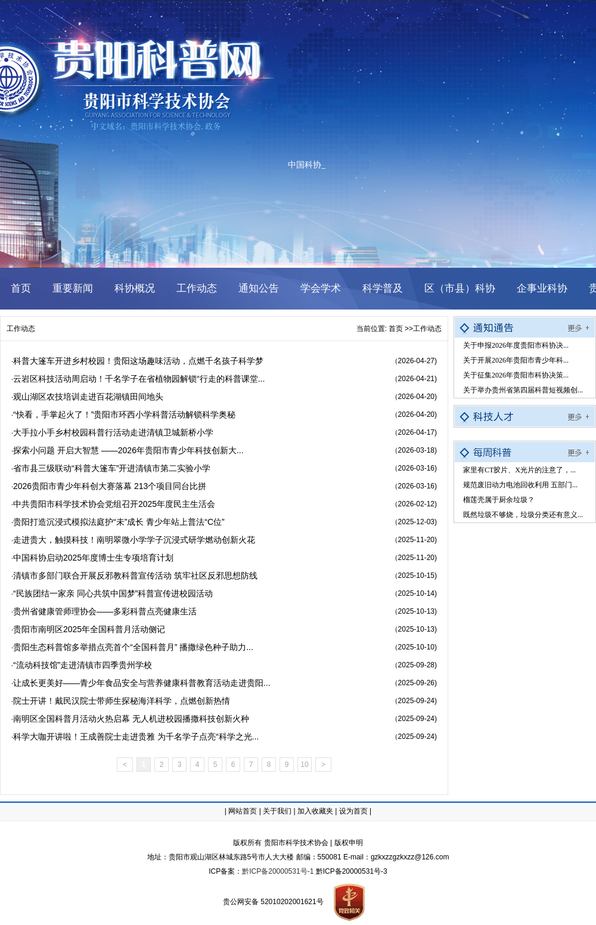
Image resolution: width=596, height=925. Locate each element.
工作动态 (21, 328)
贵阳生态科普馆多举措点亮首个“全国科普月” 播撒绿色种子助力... (133, 647)
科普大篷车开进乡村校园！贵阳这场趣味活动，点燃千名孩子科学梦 (138, 361)
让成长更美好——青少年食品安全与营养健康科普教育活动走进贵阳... (142, 683)
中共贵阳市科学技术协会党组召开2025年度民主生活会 (114, 504)
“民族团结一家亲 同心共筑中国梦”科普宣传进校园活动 (113, 593)
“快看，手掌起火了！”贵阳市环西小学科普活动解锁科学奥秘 (124, 414)
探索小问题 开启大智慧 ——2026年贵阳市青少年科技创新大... (128, 450)
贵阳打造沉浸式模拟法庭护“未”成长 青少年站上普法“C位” (119, 522)
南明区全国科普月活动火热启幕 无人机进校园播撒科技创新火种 (131, 718)
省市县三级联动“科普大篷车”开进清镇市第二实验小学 (111, 468)
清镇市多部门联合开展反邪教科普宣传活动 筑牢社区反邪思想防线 (135, 575)
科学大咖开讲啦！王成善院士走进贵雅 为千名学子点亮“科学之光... (136, 736)
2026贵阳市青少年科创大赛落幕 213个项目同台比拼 (109, 486)
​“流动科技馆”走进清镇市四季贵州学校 (82, 665)
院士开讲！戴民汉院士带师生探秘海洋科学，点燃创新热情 (121, 701)
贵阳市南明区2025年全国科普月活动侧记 (89, 629)
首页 (396, 328)
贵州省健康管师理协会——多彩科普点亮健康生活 (105, 611)
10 (304, 764)
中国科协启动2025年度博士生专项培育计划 (93, 557)
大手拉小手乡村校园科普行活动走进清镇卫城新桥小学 (113, 432)
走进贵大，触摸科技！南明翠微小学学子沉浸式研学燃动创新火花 (134, 540)
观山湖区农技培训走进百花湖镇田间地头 (88, 396)
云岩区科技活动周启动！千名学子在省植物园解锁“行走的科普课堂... (139, 378)
